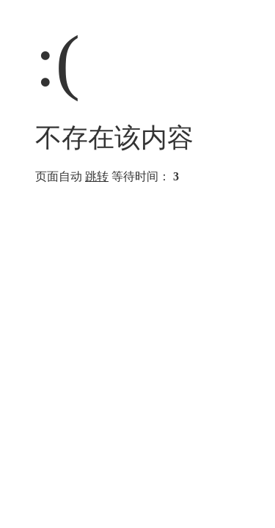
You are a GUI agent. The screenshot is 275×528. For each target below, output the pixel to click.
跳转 (97, 176)
